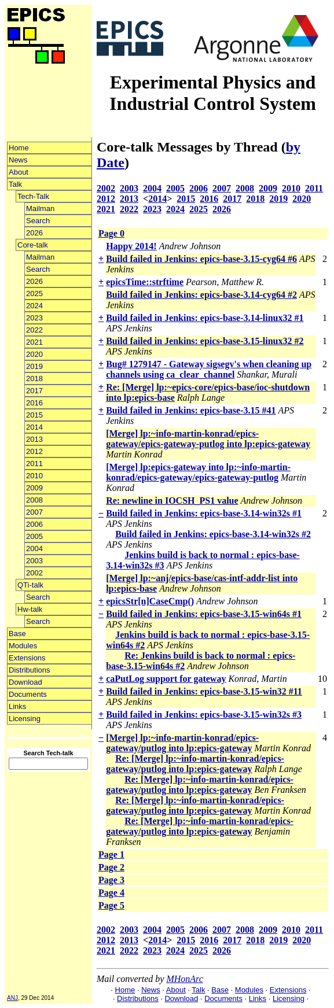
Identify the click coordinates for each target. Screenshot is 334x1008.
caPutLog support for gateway (166, 679)
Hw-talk (29, 609)
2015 (34, 415)
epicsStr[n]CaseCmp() (150, 601)
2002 (34, 572)
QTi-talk (30, 585)
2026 (34, 232)
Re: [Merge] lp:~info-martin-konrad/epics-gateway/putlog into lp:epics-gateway (195, 764)
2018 (34, 378)
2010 (34, 475)
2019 (34, 366)
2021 (34, 342)
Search (38, 220)
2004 (34, 548)
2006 (34, 524)
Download (25, 682)
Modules (23, 645)
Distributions (29, 670)
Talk (15, 184)
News (18, 160)
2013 (34, 439)
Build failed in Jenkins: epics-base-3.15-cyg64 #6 (201, 259)
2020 (34, 354)
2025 (34, 293)
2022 (34, 330)
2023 (34, 317)
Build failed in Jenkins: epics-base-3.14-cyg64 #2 (201, 295)
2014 (34, 427)
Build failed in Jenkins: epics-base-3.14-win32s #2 (213, 534)
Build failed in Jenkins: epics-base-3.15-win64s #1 (204, 614)
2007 (34, 512)
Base (17, 633)
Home (19, 147)
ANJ (12, 998)
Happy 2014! (131, 246)
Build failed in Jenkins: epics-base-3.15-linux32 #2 (204, 341)
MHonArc (184, 979)
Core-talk (32, 245)
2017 (34, 390)
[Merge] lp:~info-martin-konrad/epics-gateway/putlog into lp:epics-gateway (182, 743)
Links (17, 706)
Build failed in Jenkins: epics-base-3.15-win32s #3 (204, 714)
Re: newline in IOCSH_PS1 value (172, 500)
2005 (34, 536)
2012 (34, 451)
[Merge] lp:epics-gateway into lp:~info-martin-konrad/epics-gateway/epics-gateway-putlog (198, 472)
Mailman (40, 208)
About (18, 172)
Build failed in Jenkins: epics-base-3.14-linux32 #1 (204, 318)
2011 (34, 463)
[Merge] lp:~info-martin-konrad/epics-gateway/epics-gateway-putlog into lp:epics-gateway (208, 439)
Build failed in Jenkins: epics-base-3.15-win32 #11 (204, 691)
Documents (28, 694)
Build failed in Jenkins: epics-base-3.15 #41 (191, 410)
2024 (34, 305)
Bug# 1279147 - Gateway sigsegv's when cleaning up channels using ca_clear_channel (208, 369)
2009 (34, 487)
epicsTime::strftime (144, 282)
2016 (34, 402)
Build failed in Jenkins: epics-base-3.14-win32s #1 (204, 513)
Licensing (25, 718)
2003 (34, 560)
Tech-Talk (33, 196)
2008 (34, 500)
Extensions (27, 657)
